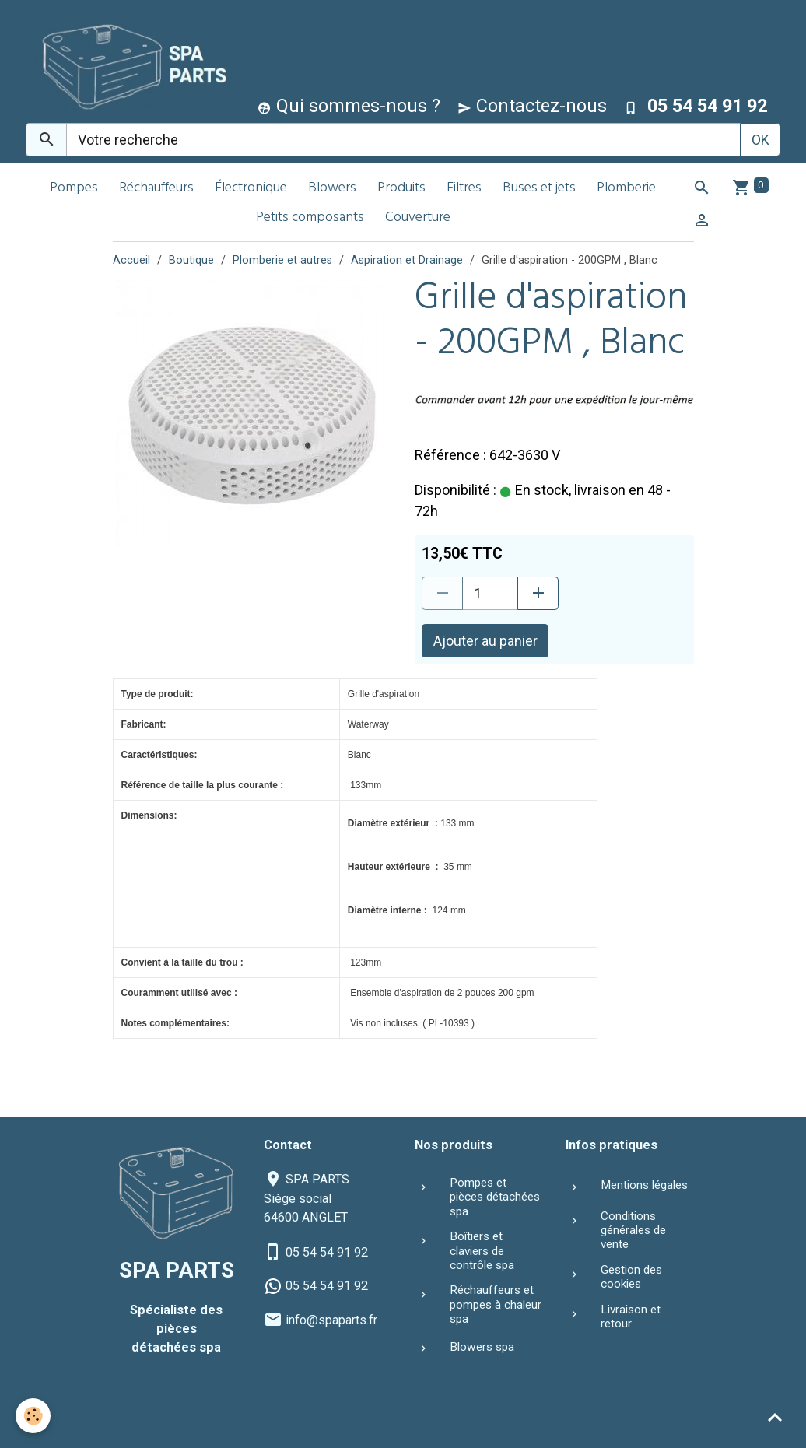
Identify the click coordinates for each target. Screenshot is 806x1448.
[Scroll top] (774, 1416)
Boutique (191, 260)
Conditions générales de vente (633, 1230)
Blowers (332, 189)
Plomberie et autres (282, 260)
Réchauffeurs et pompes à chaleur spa (495, 1304)
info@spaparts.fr (331, 1320)
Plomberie (626, 189)
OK (760, 139)
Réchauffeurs (156, 189)
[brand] (129, 65)
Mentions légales (644, 1185)
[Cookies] (33, 1415)
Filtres (464, 189)
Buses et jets (539, 189)
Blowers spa (482, 1347)
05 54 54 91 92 (327, 1252)
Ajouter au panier (485, 641)
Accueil (131, 260)
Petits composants (310, 218)
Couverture (417, 218)
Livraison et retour (631, 1316)
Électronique (251, 189)
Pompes (74, 189)
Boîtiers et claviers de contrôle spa (482, 1250)
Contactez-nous (532, 106)
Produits (401, 189)
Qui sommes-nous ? (349, 106)
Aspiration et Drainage (407, 260)
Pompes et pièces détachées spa (495, 1197)
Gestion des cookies (631, 1277)
